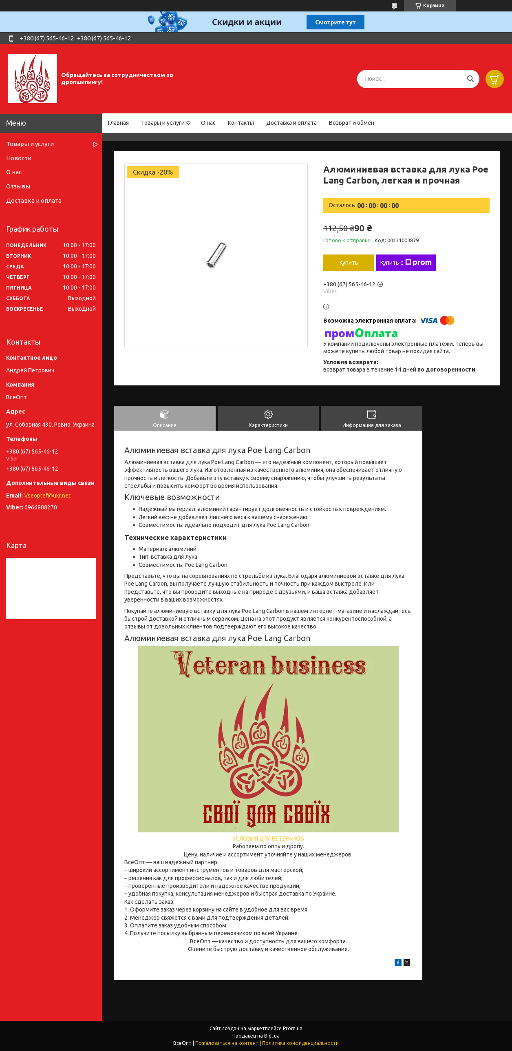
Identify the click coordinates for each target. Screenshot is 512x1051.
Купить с (406, 262)
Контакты (241, 122)
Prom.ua (292, 1028)
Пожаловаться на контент (226, 1043)
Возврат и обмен (351, 122)
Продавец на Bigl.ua (256, 1035)
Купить (349, 262)
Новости (18, 158)
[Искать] (470, 79)
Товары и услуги (163, 122)
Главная (118, 122)
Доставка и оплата (291, 122)
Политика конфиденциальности (300, 1043)
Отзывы (18, 186)
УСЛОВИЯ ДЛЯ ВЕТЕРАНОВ (268, 838)
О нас (208, 122)
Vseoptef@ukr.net (47, 495)
